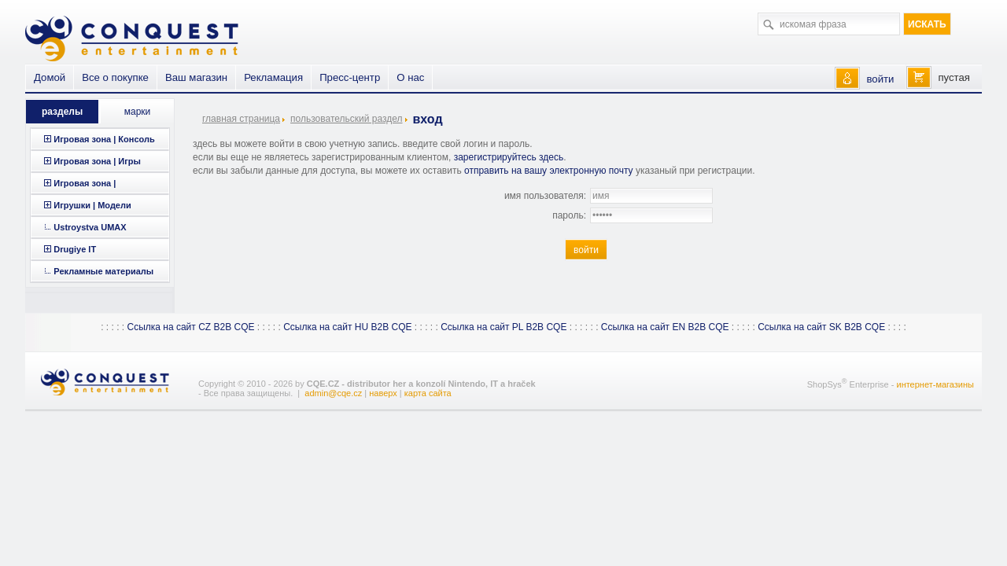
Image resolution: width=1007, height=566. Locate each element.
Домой (49, 77)
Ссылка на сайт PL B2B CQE (503, 327)
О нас (410, 77)
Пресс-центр (349, 77)
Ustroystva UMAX (89, 227)
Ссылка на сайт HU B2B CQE (347, 327)
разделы (62, 111)
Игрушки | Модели (92, 205)
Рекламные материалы (103, 271)
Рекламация (273, 77)
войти (880, 79)
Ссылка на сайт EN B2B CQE (665, 327)
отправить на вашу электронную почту (548, 170)
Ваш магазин (196, 77)
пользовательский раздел (346, 118)
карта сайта (428, 393)
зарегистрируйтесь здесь (509, 157)
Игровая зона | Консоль (103, 139)
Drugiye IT (74, 249)
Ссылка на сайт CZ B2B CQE (190, 327)
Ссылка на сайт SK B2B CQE (821, 327)
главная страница (241, 118)
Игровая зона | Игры (97, 161)
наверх (383, 393)
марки (137, 111)
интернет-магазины (935, 384)
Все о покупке (115, 77)
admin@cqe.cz (333, 393)
